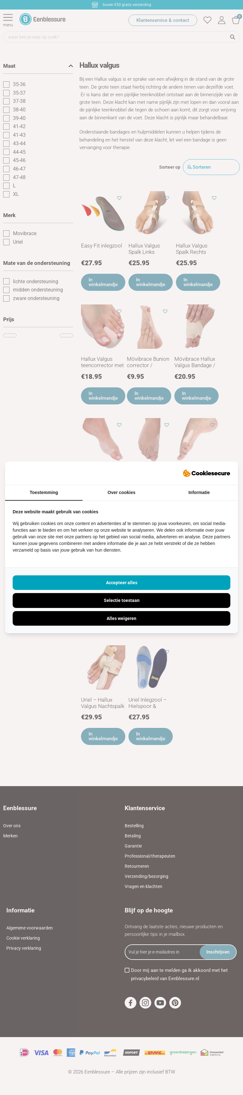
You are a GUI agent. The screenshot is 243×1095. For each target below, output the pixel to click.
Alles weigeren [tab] (121, 618)
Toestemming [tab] (44, 492)
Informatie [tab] (199, 492)
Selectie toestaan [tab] (122, 600)
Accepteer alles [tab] (121, 582)
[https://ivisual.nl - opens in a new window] (206, 473)
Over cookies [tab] (121, 492)
